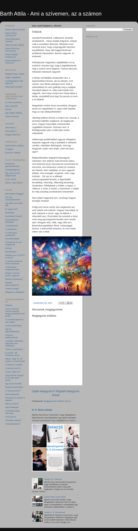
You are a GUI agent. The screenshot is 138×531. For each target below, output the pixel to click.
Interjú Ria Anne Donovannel (12, 49)
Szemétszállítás (12, 239)
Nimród (8, 248)
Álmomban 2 (10, 131)
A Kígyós (9, 149)
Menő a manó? (12, 404)
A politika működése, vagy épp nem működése (14, 343)
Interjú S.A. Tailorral (53, 479)
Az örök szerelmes (13, 102)
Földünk (8, 305)
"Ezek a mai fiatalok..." (15, 349)
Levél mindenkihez (13, 325)
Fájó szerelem (11, 106)
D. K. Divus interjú (42, 410)
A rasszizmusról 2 (13, 368)
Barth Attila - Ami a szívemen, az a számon (50, 14)
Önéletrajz (9, 213)
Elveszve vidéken (13, 153)
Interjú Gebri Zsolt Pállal (54, 497)
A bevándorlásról (12, 424)
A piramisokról (11, 226)
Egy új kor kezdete (13, 384)
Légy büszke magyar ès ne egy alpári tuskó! (14, 377)
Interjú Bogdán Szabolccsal (11, 55)
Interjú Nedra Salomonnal (11, 34)
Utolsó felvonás (12, 116)
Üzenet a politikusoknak (11, 336)
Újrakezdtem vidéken (14, 145)
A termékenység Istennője (12, 412)
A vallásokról (10, 229)
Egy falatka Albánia (13, 113)
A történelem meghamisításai (12, 268)
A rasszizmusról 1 (13, 391)
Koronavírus (10, 417)
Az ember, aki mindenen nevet (12, 354)
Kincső (8, 109)
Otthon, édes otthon (14, 183)
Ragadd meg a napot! (14, 74)
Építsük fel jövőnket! (14, 387)
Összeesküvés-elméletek (12, 221)
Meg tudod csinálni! (13, 87)
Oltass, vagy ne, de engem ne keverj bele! (15, 360)
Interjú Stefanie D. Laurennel (13, 61)
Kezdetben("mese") (13, 216)
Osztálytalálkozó (12, 170)
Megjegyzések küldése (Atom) (57, 401)
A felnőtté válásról (13, 420)
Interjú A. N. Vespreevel (54, 512)
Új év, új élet (10, 179)
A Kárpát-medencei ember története (13, 262)
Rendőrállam (11, 252)
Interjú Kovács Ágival (14, 45)
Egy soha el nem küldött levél (12, 174)
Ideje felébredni (12, 407)
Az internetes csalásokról (11, 234)
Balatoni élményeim (14, 279)
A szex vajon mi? (12, 372)
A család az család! (13, 365)
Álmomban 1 (10, 127)
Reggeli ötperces (12, 135)
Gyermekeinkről (12, 394)
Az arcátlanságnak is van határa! (14, 320)
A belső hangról (12, 288)
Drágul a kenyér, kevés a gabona (12, 274)
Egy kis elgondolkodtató (12, 330)
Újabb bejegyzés (42, 391)
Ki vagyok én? (11, 209)
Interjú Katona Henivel (15, 29)
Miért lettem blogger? (14, 194)
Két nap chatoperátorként (12, 198)
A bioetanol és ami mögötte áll (13, 243)
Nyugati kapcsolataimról (12, 283)
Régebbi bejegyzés (67, 391)
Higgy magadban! (13, 77)
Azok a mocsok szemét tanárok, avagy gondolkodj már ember (15, 312)
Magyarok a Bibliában (14, 292)
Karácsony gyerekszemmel (12, 165)
